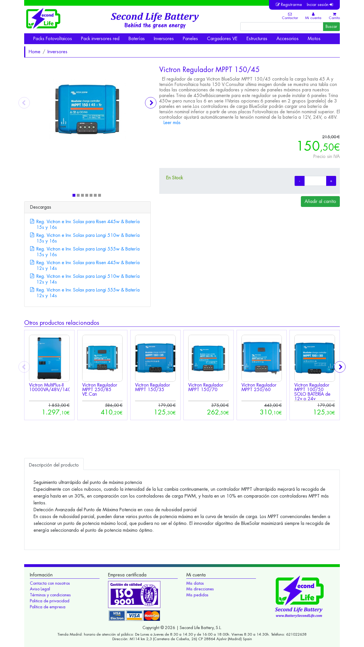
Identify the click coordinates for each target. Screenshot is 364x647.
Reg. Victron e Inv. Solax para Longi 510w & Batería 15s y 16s (88, 238)
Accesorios (287, 39)
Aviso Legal (40, 588)
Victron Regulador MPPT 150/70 (205, 387)
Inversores (164, 39)
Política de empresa (47, 606)
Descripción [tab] (54, 465)
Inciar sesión (320, 4)
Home (34, 52)
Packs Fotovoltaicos (52, 39)
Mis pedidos (197, 594)
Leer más (172, 123)
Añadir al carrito (320, 201)
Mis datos (195, 583)
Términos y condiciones (50, 594)
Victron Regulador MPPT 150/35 (152, 387)
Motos (314, 39)
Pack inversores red (100, 39)
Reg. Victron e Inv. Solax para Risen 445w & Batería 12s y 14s (88, 265)
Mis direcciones (200, 588)
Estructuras (257, 39)
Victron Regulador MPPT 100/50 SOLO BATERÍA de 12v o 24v (312, 392)
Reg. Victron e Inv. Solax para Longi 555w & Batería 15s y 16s (88, 252)
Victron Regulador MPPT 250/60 (258, 387)
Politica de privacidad (49, 600)
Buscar (331, 26)
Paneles (190, 39)
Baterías (137, 39)
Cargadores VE (222, 39)
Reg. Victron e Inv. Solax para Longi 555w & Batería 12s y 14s (88, 293)
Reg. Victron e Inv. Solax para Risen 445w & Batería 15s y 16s (88, 224)
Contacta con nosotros (50, 583)
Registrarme (289, 4)
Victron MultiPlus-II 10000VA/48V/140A (51, 387)
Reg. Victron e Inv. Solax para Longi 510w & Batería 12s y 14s (88, 279)
